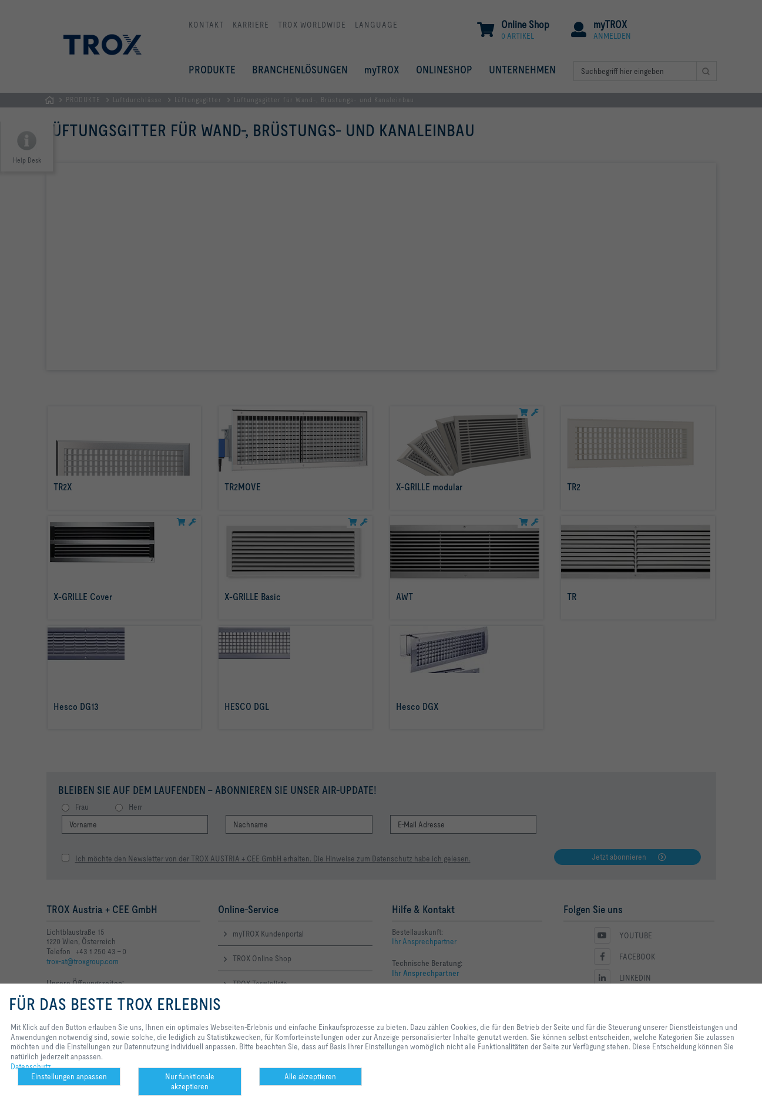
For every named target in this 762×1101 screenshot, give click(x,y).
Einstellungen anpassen (69, 1076)
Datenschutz (31, 1066)
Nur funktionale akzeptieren (189, 1081)
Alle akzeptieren (310, 1076)
